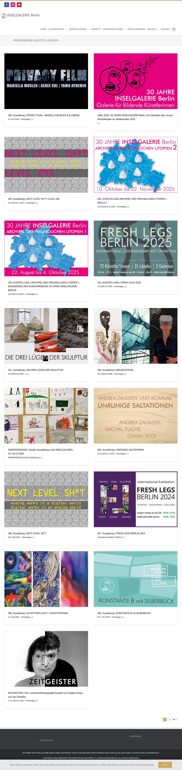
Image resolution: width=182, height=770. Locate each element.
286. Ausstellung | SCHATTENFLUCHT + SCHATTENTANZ (38, 613)
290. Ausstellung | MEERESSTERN (115, 370)
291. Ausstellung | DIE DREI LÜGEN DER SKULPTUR (35, 370)
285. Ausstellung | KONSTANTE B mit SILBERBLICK (124, 613)
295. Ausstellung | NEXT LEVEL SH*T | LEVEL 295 (33, 199)
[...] (32, 119)
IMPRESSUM (135, 735)
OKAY (165, 765)
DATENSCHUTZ (46, 739)
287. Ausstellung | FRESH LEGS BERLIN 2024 (121, 533)
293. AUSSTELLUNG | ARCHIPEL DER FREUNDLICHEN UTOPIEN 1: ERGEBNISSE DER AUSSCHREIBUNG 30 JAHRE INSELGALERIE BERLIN (44, 286)
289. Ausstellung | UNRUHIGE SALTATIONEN (120, 450)
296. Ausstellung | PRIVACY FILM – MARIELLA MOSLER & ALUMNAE (44, 115)
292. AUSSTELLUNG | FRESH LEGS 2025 (119, 282)
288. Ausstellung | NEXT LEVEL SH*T (27, 533)
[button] (174, 29)
